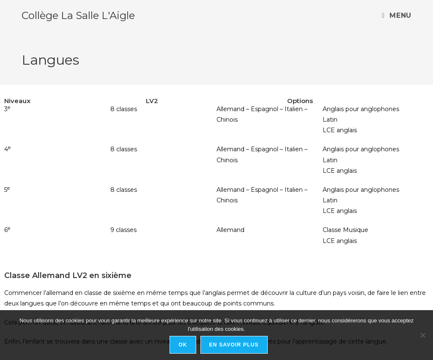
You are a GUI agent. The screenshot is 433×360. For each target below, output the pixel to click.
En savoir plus (234, 345)
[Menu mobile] (396, 15)
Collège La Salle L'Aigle (78, 15)
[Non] (422, 335)
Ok (182, 345)
